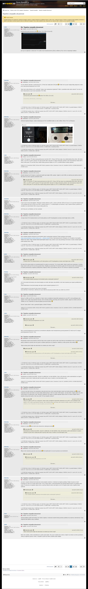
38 (75, 24)
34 (66, 24)
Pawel (5, 513)
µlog (84, 6)
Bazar (75, 6)
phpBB (39, 578)
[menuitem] (27, 10)
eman (5, 155)
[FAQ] (65, 575)
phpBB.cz (47, 581)
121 (81, 24)
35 (68, 24)
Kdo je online (6, 569)
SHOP (71, 6)
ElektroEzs (6, 80)
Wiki (80, 6)
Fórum (66, 6)
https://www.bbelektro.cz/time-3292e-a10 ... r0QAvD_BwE (35, 238)
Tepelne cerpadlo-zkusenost (13, 14)
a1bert (5, 27)
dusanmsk (6, 198)
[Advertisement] (44, 66)
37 (73, 24)
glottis (5, 254)
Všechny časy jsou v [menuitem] (78, 574)
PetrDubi (25, 273)
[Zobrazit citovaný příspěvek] (31, 94)
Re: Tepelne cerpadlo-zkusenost (32, 27)
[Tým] (68, 575)
